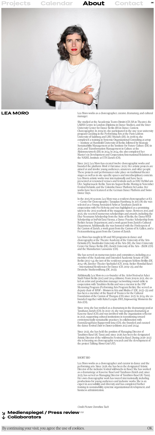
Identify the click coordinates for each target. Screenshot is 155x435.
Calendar (57, 4)
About (94, 4)
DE (152, 3)
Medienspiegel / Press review (43, 413)
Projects (16, 4)
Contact (129, 4)
